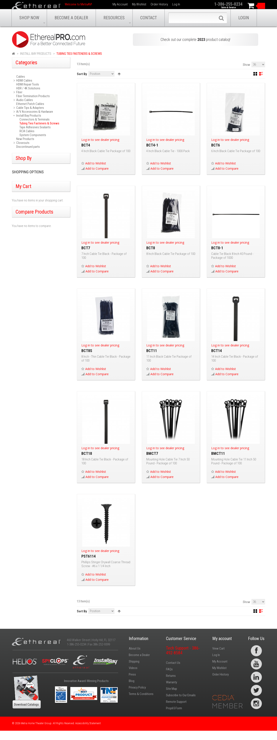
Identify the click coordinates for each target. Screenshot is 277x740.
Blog (131, 690)
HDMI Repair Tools (25, 84)
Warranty (171, 691)
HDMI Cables (22, 80)
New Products (23, 139)
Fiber (17, 92)
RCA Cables (24, 131)
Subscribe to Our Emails (181, 704)
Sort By (82, 74)
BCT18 (86, 460)
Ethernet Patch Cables (28, 104)
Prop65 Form (174, 717)
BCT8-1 (217, 251)
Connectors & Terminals (32, 119)
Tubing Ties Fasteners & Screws (37, 123)
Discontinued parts (26, 147)
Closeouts (20, 143)
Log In (216, 664)
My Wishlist (219, 677)
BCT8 (150, 251)
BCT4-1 (152, 147)
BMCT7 (152, 460)
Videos (133, 677)
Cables (18, 77)
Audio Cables (22, 100)
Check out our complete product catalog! (195, 39)
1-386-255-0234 (225, 4)
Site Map (171, 698)
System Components (30, 135)
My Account (219, 670)
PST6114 (88, 565)
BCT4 (85, 147)
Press (132, 683)
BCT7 (85, 251)
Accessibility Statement (88, 732)
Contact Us (173, 672)
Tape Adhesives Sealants (33, 127)
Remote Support (176, 711)
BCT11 (151, 356)
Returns (171, 685)
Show (246, 65)
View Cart (218, 658)
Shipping (134, 670)
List (261, 74)
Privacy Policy (137, 696)
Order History (220, 683)
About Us (134, 658)
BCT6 (215, 147)
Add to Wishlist (93, 165)
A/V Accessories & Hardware (32, 112)
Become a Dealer (139, 664)
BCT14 (216, 356)
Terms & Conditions (141, 703)
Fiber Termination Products (31, 96)
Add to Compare (95, 170)
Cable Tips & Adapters (28, 108)
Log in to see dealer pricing (100, 142)
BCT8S (86, 356)
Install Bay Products (36, 54)
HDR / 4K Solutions (26, 88)
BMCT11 (218, 460)
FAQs (169, 678)
